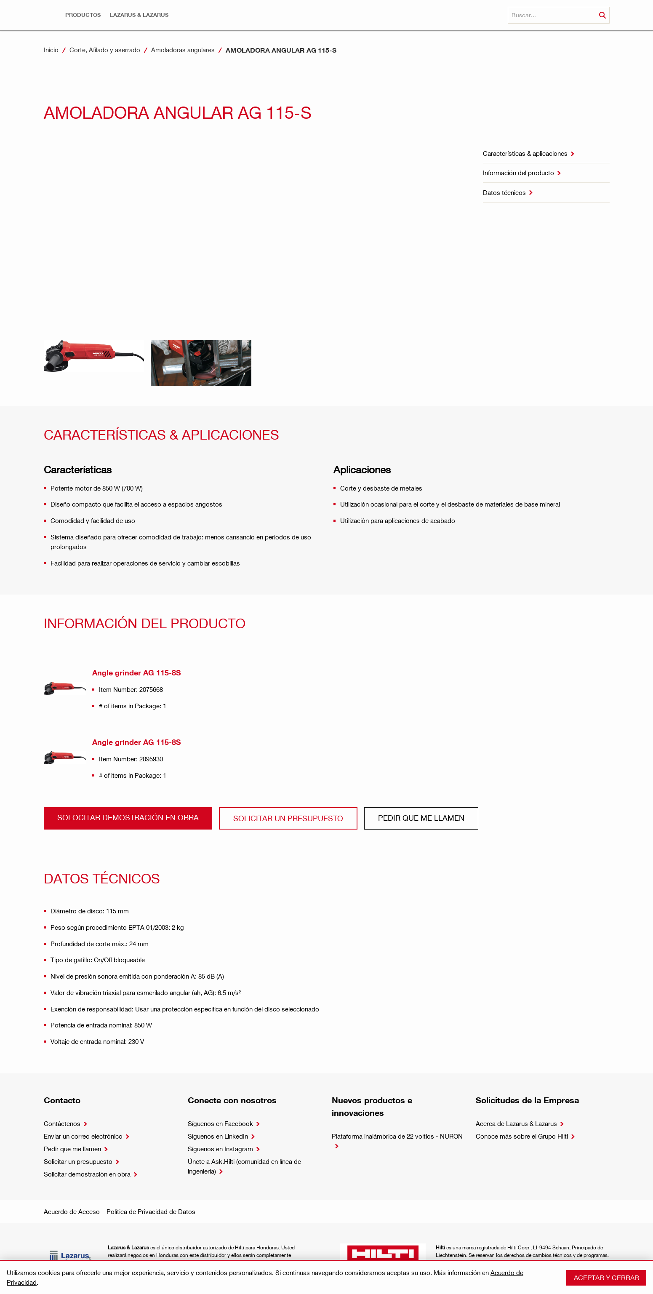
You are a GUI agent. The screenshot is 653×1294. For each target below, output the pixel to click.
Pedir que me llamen (421, 817)
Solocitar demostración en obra (128, 817)
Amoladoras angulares (183, 49)
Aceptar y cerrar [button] (606, 1277)
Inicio (51, 49)
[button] (83, 15)
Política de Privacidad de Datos (151, 1211)
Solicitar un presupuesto (288, 818)
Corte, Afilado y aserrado (104, 49)
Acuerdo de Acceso (72, 1211)
